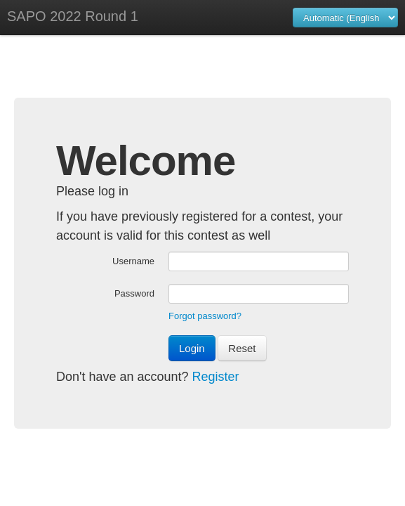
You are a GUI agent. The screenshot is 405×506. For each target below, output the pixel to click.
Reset (241, 348)
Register (215, 377)
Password (134, 293)
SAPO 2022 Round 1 (72, 16)
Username (133, 261)
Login (192, 348)
